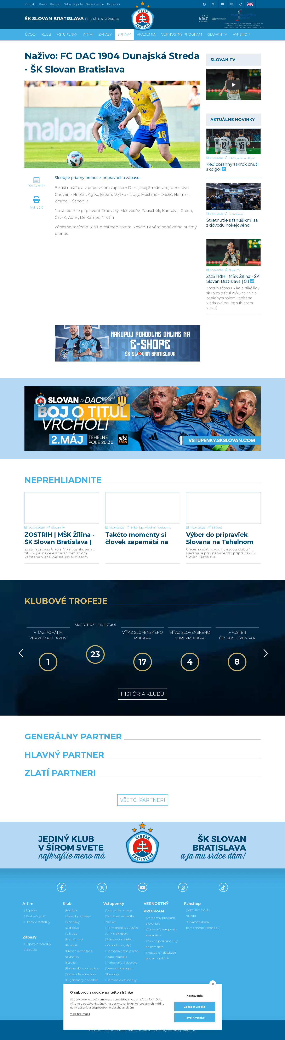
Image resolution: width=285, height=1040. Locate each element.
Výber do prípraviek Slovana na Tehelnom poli (219, 538)
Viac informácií (80, 1013)
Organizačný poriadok (81, 980)
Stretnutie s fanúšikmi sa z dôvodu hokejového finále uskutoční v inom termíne (232, 222)
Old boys (72, 928)
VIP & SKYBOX (116, 933)
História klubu (142, 694)
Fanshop (113, 4)
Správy (124, 34)
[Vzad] (20, 653)
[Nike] (142, 747)
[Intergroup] (112, 783)
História (71, 910)
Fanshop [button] (241, 34)
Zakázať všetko (195, 1006)
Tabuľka (30, 950)
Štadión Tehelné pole (80, 974)
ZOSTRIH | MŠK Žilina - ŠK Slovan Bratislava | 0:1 (233, 279)
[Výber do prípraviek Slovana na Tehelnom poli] (223, 508)
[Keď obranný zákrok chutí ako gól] (233, 141)
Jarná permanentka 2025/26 (120, 919)
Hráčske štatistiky (37, 922)
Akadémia (146, 34)
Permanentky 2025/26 (121, 928)
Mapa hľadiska (116, 957)
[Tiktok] (240, 4)
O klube (71, 933)
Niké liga (234, 158)
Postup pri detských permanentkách (161, 955)
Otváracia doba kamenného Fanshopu (203, 925)
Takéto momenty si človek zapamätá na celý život (136, 538)
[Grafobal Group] (173, 783)
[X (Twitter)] (213, 4)
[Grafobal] (112, 765)
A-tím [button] (88, 34)
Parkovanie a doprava (121, 962)
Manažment (74, 939)
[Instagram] (231, 4)
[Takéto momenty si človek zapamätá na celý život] (142, 508)
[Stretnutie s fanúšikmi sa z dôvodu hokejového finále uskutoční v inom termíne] (233, 196)
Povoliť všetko (194, 1017)
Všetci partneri (142, 800)
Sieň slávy (72, 922)
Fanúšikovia (236, 213)
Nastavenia (195, 995)
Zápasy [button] (105, 34)
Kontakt (71, 945)
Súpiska (30, 910)
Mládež (217, 527)
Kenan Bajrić (247, 158)
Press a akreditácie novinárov (79, 954)
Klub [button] (46, 34)
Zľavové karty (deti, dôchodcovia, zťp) (119, 942)
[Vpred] (265, 653)
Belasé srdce (95, 4)
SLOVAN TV (217, 34)
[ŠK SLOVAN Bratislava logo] (142, 15)
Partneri (71, 962)
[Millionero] (173, 765)
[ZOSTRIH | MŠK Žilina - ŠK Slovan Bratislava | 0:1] (233, 252)
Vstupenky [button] (67, 34)
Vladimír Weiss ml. (158, 527)
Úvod (30, 34)
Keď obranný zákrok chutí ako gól (232, 167)
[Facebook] (204, 4)
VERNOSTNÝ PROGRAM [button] (181, 34)
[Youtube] (222, 4)
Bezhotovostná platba (121, 951)
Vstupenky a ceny (118, 910)
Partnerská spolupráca (81, 968)
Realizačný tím (35, 916)
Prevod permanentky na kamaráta (162, 944)
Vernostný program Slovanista (120, 971)
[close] (212, 983)
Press (43, 4)
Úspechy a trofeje (78, 916)
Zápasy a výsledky (37, 944)
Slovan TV (234, 270)
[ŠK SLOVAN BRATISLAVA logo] (81, 18)
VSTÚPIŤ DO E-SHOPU (198, 913)
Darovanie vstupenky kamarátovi (121, 983)
